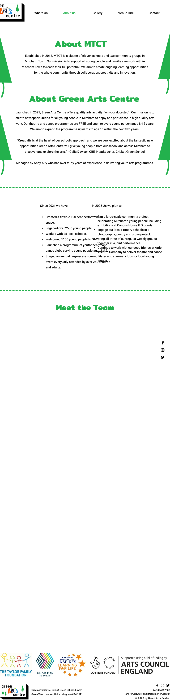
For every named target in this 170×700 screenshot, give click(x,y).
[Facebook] (162, 342)
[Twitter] (162, 357)
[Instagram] (162, 350)
